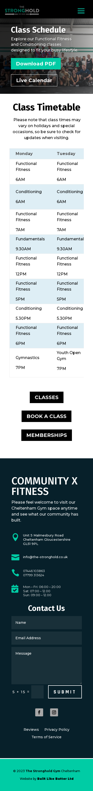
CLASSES (47, 397)
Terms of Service (46, 737)
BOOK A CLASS (46, 416)
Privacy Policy (56, 730)
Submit (65, 692)
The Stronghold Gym (43, 771)
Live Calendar (34, 80)
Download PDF (36, 64)
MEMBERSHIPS (46, 435)
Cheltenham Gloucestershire (46, 537)
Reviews (31, 730)
